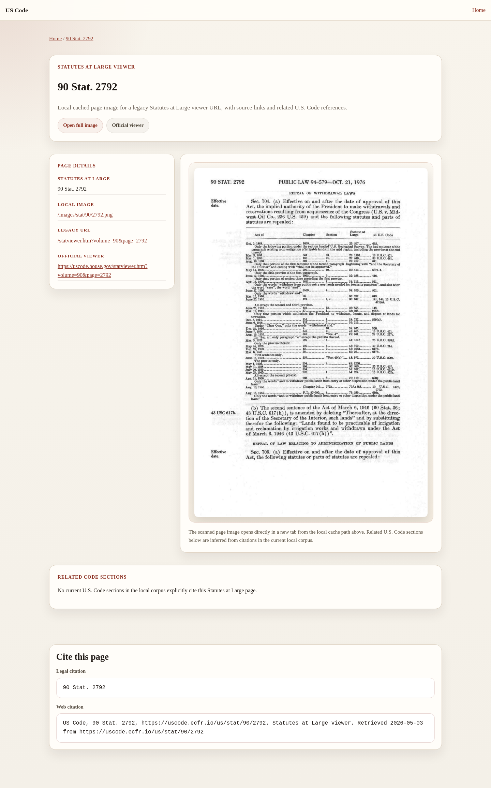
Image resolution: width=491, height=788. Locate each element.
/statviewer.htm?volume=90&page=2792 (102, 240)
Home (479, 10)
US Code (16, 10)
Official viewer (128, 125)
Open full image (80, 125)
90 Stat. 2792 (79, 38)
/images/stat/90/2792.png (85, 215)
